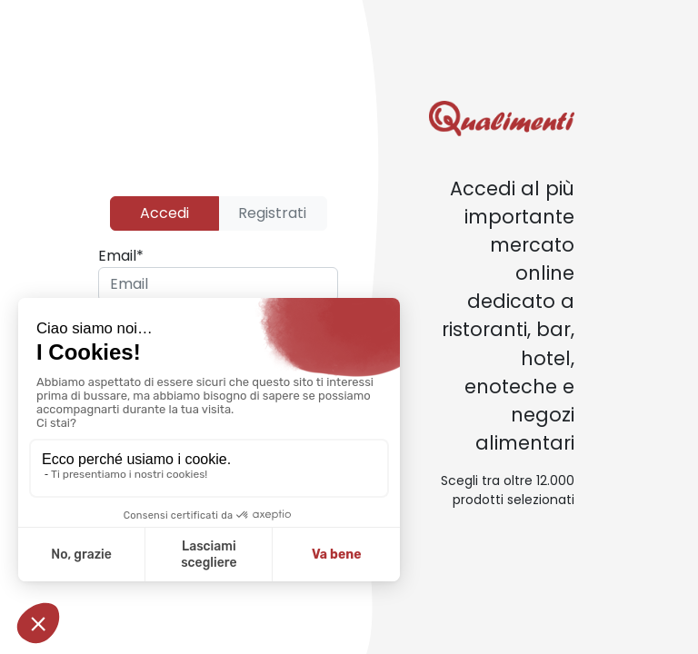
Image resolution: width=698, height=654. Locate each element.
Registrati (272, 213)
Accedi (164, 213)
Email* (121, 255)
